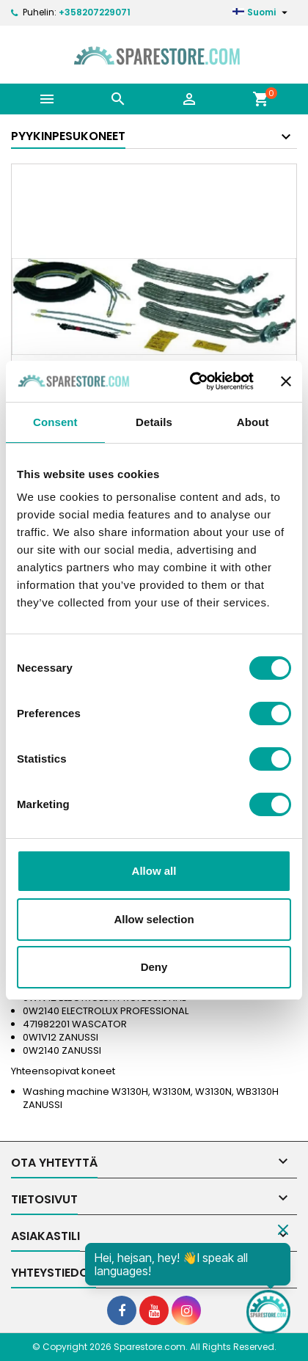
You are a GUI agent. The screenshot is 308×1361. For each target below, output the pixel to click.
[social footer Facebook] (121, 1310)
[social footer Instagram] (186, 1310)
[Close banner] (286, 381)
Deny (154, 967)
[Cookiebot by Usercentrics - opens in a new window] (192, 381)
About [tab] (253, 422)
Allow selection (154, 919)
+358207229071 (95, 12)
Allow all (154, 871)
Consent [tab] (55, 422)
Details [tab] (154, 422)
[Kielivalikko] (261, 12)
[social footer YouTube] (154, 1310)
